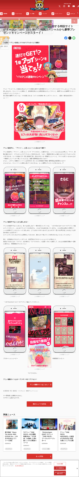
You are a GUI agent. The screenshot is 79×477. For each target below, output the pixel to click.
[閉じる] (77, 469)
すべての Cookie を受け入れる (60, 474)
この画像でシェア (39, 84)
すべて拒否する (60, 469)
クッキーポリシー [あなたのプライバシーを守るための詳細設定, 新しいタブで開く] (19, 466)
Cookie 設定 (60, 464)
